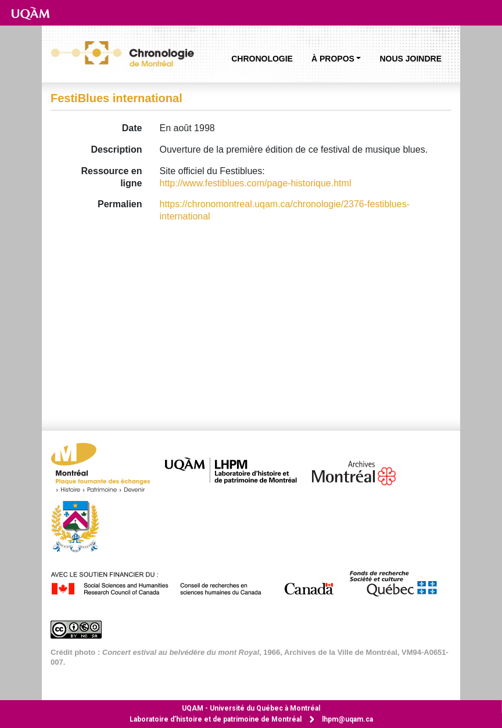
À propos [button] (332, 58)
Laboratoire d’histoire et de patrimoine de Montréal (216, 719)
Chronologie (262, 58)
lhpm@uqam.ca (347, 719)
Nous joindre (410, 58)
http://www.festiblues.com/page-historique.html (256, 183)
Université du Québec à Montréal (251, 708)
